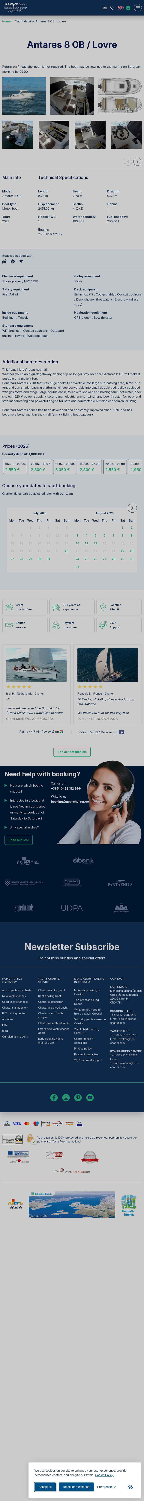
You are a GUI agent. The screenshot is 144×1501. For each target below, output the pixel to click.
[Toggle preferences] (106, 1487)
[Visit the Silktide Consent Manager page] (130, 1486)
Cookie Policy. (104, 1475)
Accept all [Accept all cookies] (45, 1486)
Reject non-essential (76, 1486)
